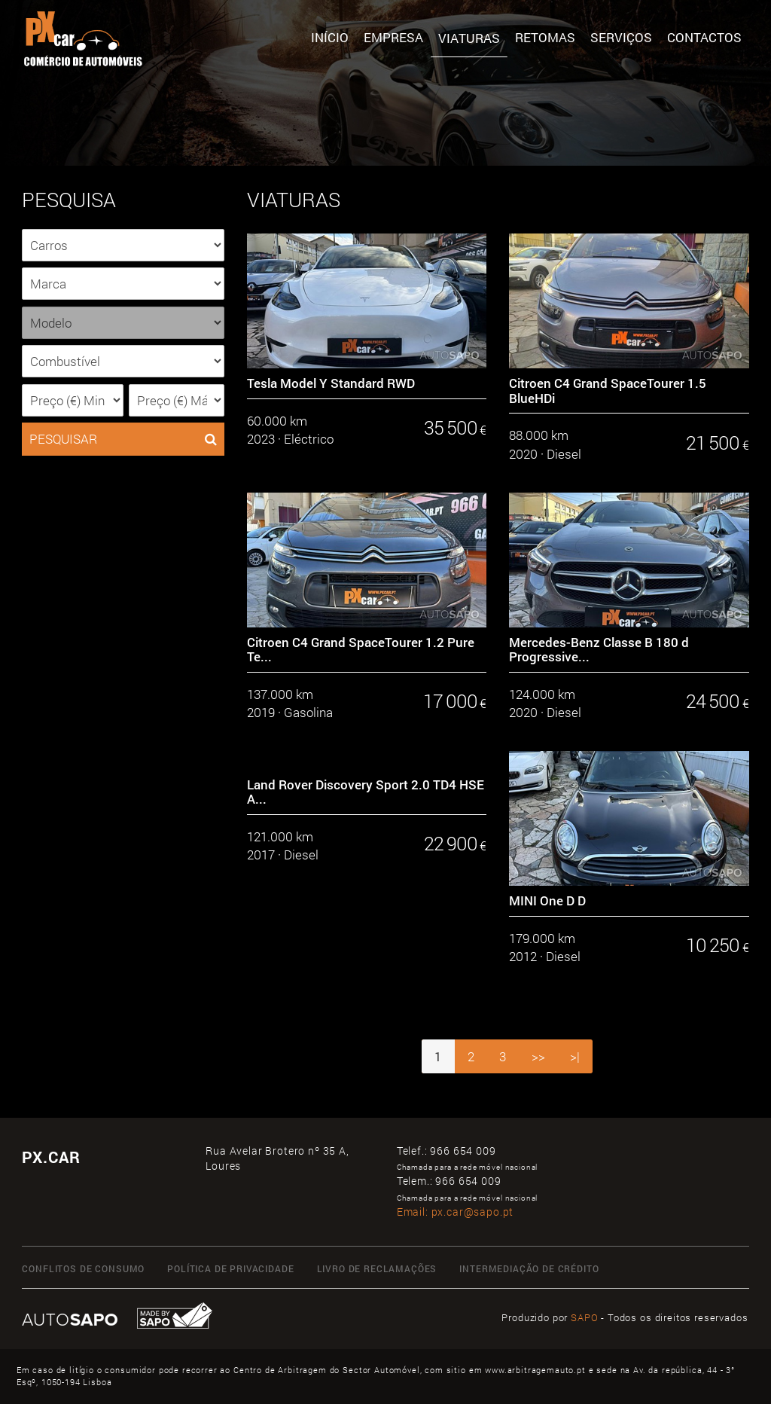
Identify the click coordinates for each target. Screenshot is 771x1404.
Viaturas (469, 38)
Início (330, 37)
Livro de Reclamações (377, 1268)
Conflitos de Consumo (83, 1268)
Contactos (704, 37)
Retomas (545, 37)
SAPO (584, 1317)
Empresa (393, 37)
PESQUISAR (123, 439)
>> (538, 1056)
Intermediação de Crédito (529, 1268)
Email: (455, 1211)
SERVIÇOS (621, 37)
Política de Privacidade (230, 1268)
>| (575, 1056)
